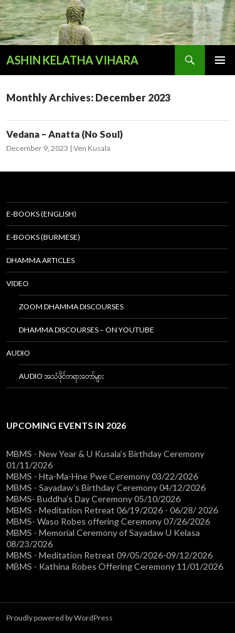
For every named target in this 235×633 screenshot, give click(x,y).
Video (17, 283)
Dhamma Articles (40, 260)
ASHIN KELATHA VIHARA (72, 60)
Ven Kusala (91, 148)
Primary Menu (220, 60)
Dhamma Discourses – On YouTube (86, 329)
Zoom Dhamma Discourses (71, 306)
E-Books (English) (41, 214)
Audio (18, 353)
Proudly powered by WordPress (59, 617)
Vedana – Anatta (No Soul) (64, 134)
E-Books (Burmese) (43, 237)
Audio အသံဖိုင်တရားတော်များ (61, 376)
